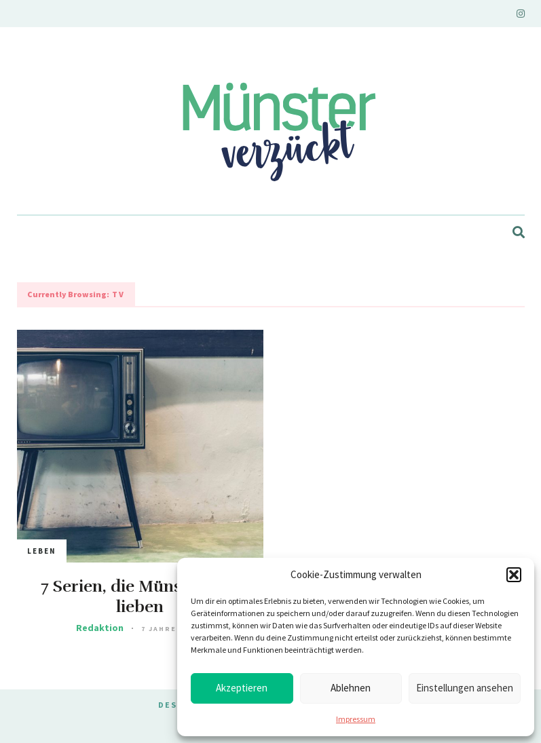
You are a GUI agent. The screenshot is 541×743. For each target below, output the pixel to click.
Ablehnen (351, 687)
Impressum (355, 719)
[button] (514, 575)
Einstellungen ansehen (464, 687)
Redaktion (100, 628)
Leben (41, 551)
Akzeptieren (241, 687)
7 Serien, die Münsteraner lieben (140, 596)
